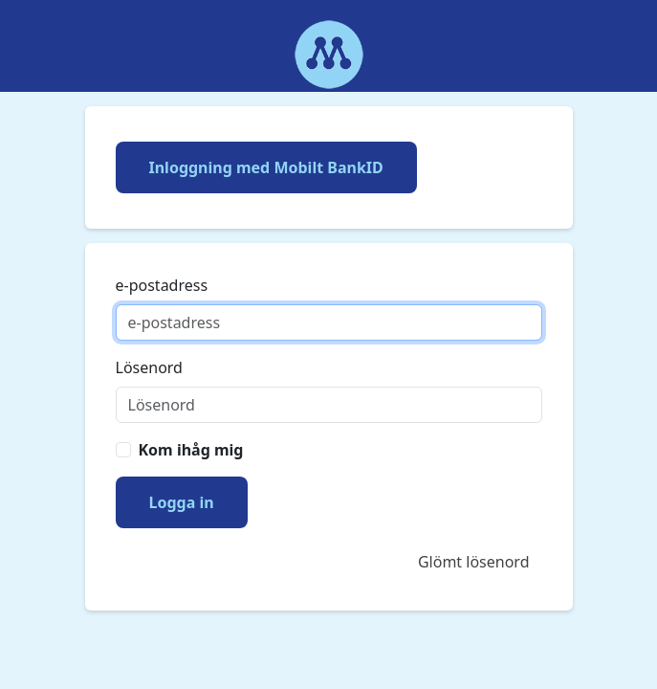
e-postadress (162, 285)
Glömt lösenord (474, 561)
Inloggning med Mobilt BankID (266, 167)
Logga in (181, 502)
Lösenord (149, 367)
